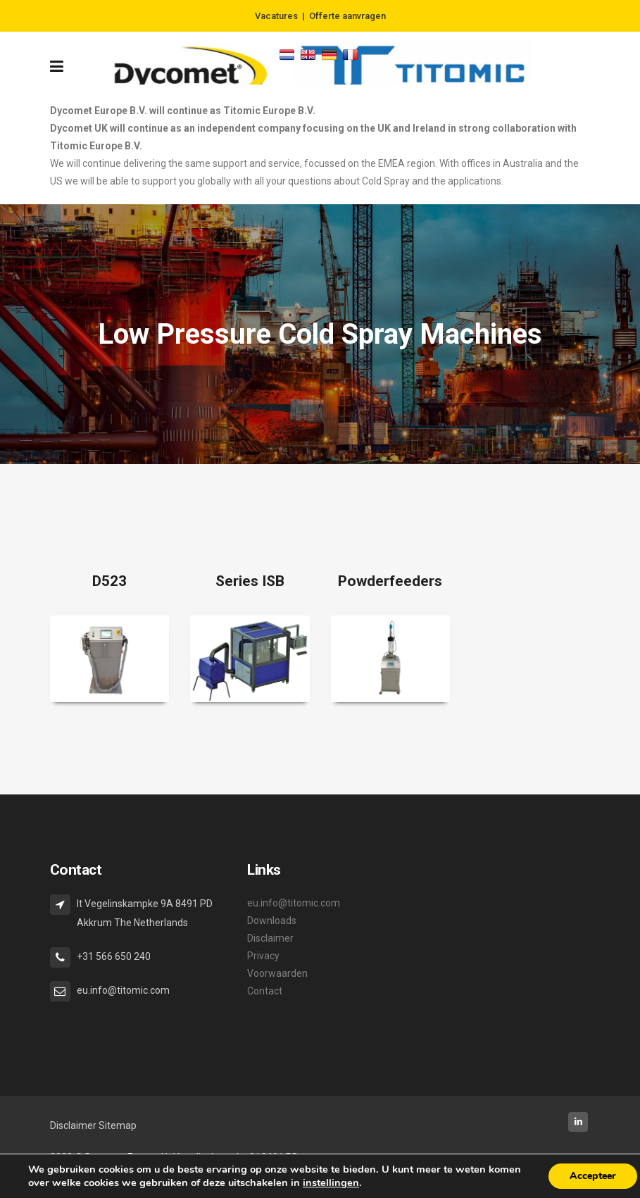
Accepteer (593, 1176)
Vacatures (276, 16)
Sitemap (118, 1125)
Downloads (271, 920)
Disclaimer (270, 938)
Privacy (263, 955)
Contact (264, 991)
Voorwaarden (277, 973)
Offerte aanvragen (347, 16)
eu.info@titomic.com (293, 903)
